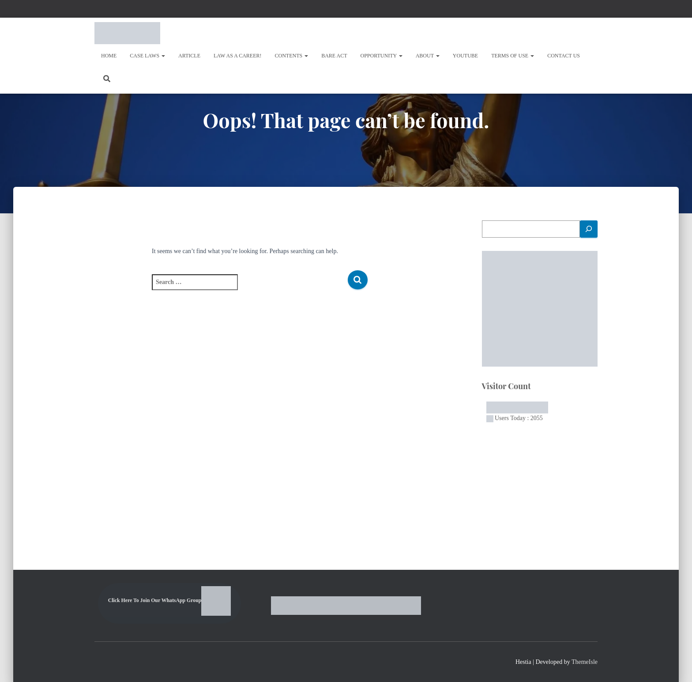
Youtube (465, 56)
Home (109, 56)
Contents (291, 56)
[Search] (589, 229)
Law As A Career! (238, 56)
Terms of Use (512, 56)
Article (189, 56)
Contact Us (563, 56)
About (428, 56)
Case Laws (147, 56)
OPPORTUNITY (381, 56)
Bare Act (334, 56)
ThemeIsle (585, 662)
